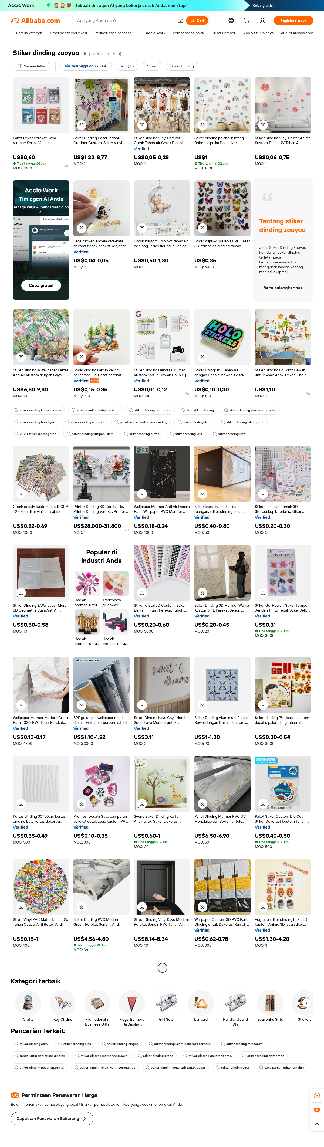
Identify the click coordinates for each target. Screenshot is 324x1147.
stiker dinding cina (74, 1044)
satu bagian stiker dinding (281, 1067)
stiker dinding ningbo (120, 1044)
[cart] (248, 21)
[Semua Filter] (31, 66)
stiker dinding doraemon (150, 410)
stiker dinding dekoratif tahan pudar (175, 1067)
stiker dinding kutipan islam (37, 410)
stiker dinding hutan (142, 434)
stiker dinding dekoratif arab (207, 1056)
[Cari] (197, 20)
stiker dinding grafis (155, 1056)
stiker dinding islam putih (242, 422)
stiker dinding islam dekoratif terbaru (180, 1044)
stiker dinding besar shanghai (39, 1067)
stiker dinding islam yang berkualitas (105, 1067)
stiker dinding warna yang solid (250, 410)
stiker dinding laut (186, 434)
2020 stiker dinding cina (35, 434)
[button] (180, 20)
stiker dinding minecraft (242, 1044)
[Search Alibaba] (125, 20)
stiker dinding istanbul (84, 422)
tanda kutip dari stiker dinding (39, 1056)
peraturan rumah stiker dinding (140, 422)
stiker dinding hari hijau (34, 422)
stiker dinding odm (31, 1044)
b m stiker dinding (197, 410)
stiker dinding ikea (194, 422)
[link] (317, 1096)
